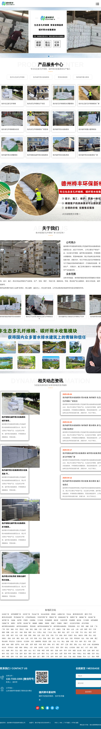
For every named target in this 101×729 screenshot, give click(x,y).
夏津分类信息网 (7, 617)
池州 (25, 656)
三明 (47, 656)
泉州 (52, 656)
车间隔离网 (48, 620)
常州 (65, 650)
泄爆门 (53, 623)
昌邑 (26, 644)
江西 (44, 629)
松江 (34, 650)
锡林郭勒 (38, 641)
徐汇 (82, 647)
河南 (26, 629)
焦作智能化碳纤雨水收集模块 (37, 155)
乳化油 (69, 614)
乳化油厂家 (35, 614)
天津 (94, 629)
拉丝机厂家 (5, 614)
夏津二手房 (88, 614)
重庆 (82, 626)
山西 (81, 629)
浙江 (16, 632)
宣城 (29, 656)
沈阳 (49, 641)
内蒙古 (58, 629)
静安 (91, 647)
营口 (85, 641)
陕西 (85, 629)
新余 (93, 656)
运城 (57, 638)
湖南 (35, 629)
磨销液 (53, 614)
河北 (16, 629)
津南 (34, 635)
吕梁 (71, 638)
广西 (3, 629)
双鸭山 (26, 647)
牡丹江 (52, 647)
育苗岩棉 (33, 626)
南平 (60, 656)
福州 (34, 656)
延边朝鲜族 (95, 644)
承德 (9, 638)
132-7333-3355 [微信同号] (20, 679)
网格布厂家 (52, 617)
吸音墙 (79, 620)
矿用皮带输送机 (31, 617)
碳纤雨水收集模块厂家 (45, 626)
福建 (87, 626)
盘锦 (3, 644)
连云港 (79, 650)
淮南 (74, 653)
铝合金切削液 (45, 614)
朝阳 (29, 632)
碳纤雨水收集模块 (22, 626)
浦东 (25, 650)
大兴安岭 (72, 647)
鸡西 (16, 647)
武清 (43, 635)
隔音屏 (56, 620)
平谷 (81, 632)
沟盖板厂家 (5, 623)
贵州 (7, 629)
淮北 (84, 653)
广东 (96, 626)
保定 (94, 635)
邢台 (90, 635)
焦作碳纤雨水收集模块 (61, 129)
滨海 (52, 635)
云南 (12, 632)
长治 (40, 638)
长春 (22, 644)
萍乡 (84, 656)
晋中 (53, 638)
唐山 (75, 635)
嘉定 (21, 650)
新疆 (3, 632)
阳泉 (35, 638)
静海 (60, 635)
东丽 (25, 635)
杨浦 (7, 650)
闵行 (12, 650)
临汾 (66, 638)
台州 (52, 653)
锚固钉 (13, 623)
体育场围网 (94, 620)
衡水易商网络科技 (95, 725)
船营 (35, 644)
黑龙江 (22, 629)
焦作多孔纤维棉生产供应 (36, 103)
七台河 (46, 647)
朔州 (49, 638)
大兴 (72, 632)
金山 (29, 650)
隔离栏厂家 (73, 617)
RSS (56, 722)
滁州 (3, 656)
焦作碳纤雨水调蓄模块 (9, 155)
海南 (12, 629)
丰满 (40, 644)
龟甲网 (19, 620)
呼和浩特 (77, 638)
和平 (94, 632)
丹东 (76, 641)
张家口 (4, 638)
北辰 (38, 635)
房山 (54, 632)
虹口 (3, 650)
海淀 (44, 632)
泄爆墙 (47, 623)
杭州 (12, 653)
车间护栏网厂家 (42, 617)
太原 (26, 638)
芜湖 (65, 653)
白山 (80, 644)
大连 (54, 641)
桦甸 (49, 644)
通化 (75, 644)
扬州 (93, 650)
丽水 (56, 653)
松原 (84, 644)
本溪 (72, 641)
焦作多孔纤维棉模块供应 (10, 129)
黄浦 (78, 647)
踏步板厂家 (91, 617)
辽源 (66, 644)
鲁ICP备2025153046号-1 (43, 722)
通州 (59, 632)
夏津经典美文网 (78, 614)
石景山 (39, 632)
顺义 (63, 632)
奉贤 (43, 650)
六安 (16, 656)
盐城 (88, 650)
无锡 (56, 650)
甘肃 (91, 626)
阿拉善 (45, 641)
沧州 (13, 638)
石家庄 (70, 635)
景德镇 (79, 656)
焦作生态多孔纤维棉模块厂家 (89, 103)
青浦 (38, 650)
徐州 (60, 650)
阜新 (89, 641)
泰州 (3, 653)
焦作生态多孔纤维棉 (8, 103)
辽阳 (94, 641)
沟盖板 (13, 620)
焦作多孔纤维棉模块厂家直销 (37, 129)
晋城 (44, 638)
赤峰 (91, 638)
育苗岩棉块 (71, 626)
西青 (29, 635)
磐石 (57, 644)
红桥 (21, 635)
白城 (88, 644)
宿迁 (7, 653)
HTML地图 (75, 722)
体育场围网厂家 (16, 614)
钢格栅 (34, 623)
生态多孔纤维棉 (75, 623)
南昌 (74, 656)
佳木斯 (41, 647)
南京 (52, 650)
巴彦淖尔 (19, 641)
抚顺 (67, 641)
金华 (38, 653)
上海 (77, 629)
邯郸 (85, 635)
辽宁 (53, 629)
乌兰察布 (26, 641)
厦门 (38, 656)
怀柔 (77, 632)
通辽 (96, 638)
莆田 (43, 656)
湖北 (31, 629)
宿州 (12, 656)
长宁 (86, 647)
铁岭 (7, 644)
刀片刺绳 (40, 620)
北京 (78, 626)
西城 (25, 632)
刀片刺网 (86, 620)
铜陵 (88, 653)
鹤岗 (20, 647)
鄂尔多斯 (5, 641)
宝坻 (47, 635)
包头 (82, 638)
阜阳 (7, 656)
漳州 (56, 656)
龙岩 (65, 656)
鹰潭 (97, 656)
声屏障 (25, 620)
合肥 (60, 653)
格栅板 (41, 623)
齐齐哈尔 (10, 647)
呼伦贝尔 (12, 641)
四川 (90, 629)
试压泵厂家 (26, 614)
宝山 (16, 650)
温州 (21, 653)
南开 (12, 635)
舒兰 (53, 644)
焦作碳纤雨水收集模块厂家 (88, 155)
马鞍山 (79, 653)
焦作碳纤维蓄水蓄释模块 (87, 129)
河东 (3, 635)
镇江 (97, 650)
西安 (71, 644)
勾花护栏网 (63, 620)
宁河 (56, 635)
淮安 (84, 650)
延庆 (90, 632)
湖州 (29, 653)
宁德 (69, 656)
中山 (58, 641)
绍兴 (34, 653)
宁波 (16, 653)
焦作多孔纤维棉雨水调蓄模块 (63, 103)
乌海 (87, 638)
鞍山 (63, 641)
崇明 (47, 650)
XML (61, 722)
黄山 (97, 653)
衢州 (43, 653)
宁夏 (63, 629)
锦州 (80, 641)
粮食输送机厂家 (63, 617)
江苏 (40, 629)
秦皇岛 (81, 635)
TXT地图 (67, 722)
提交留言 (88, 692)
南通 (74, 650)
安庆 (93, 653)
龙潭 (31, 644)
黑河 (61, 647)
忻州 (62, 638)
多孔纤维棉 (85, 623)
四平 (62, 644)
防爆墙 (59, 623)
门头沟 (50, 632)
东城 (21, 632)
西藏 (7, 632)
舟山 (47, 653)
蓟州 (65, 635)
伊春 (35, 647)
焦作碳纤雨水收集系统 (61, 155)
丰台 (34, 632)
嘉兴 (25, 653)
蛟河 (44, 644)
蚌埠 (69, 653)
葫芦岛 (17, 644)
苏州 (69, 650)
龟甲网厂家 (5, 620)
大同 (31, 638)
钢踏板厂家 (82, 617)
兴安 (32, 641)
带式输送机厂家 (19, 617)
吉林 (49, 629)
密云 (85, 632)
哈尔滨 (4, 647)
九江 (88, 656)
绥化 (66, 647)
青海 (68, 629)
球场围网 (72, 620)
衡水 (22, 638)
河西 (7, 635)
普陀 (95, 647)
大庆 (31, 647)
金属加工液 (61, 614)
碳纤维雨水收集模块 (8, 626)
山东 (72, 629)
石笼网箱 (32, 620)
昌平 (68, 632)
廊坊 (18, 638)
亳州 (21, 656)
